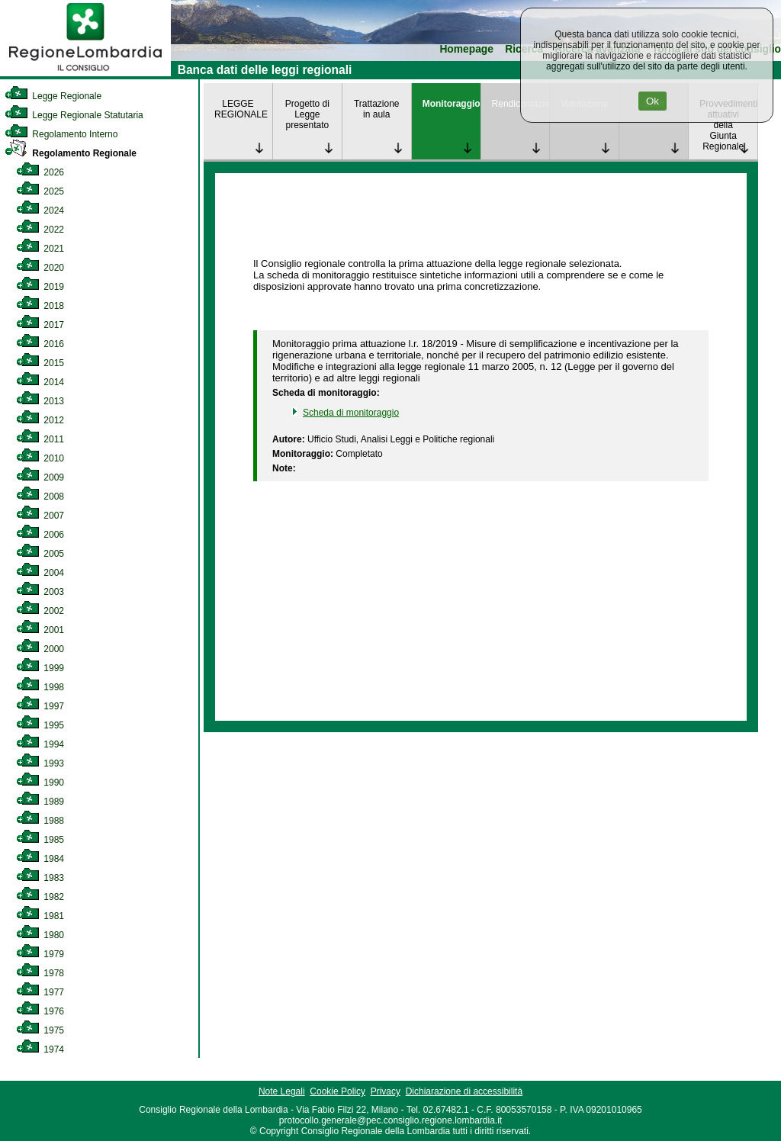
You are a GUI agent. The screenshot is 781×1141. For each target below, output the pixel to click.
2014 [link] (40, 382)
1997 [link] (40, 706)
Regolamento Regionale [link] (71, 153)
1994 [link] (40, 744)
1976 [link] (40, 1011)
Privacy (385, 1091)
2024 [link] (40, 210)
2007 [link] (40, 515)
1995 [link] (40, 725)
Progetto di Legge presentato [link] (307, 114)
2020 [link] (40, 267)
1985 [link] (40, 839)
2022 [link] (40, 229)
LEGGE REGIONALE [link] (241, 109)
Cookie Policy (337, 1091)
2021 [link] (40, 248)
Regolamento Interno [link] (61, 134)
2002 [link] (40, 611)
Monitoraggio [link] (451, 103)
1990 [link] (40, 782)
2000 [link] (40, 649)
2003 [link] (40, 592)
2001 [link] (40, 630)
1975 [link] (40, 1030)
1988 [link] (40, 820)
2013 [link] (40, 401)
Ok (652, 101)
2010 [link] (40, 458)
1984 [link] (40, 858)
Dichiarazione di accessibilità (464, 1091)
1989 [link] (40, 801)
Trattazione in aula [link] (377, 109)
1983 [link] (40, 878)
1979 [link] (40, 954)
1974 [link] (40, 1049)
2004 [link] (40, 572)
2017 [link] (40, 325)
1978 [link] (40, 973)
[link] (85, 73)
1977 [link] (40, 992)
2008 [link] (40, 496)
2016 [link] (40, 344)
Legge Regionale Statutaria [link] (74, 115)
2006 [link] (40, 534)
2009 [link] (40, 477)
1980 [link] (40, 935)
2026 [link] (40, 172)
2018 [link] (40, 306)
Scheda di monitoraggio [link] (351, 412)
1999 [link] (40, 668)
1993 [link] (40, 763)
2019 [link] (40, 286)
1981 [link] (40, 916)
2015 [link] (40, 363)
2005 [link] (40, 553)
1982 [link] (40, 897)
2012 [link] (40, 420)
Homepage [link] (466, 49)
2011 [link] (40, 439)
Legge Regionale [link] (53, 96)
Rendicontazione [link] (521, 103)
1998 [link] (40, 687)
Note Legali (282, 1091)
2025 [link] (40, 191)
